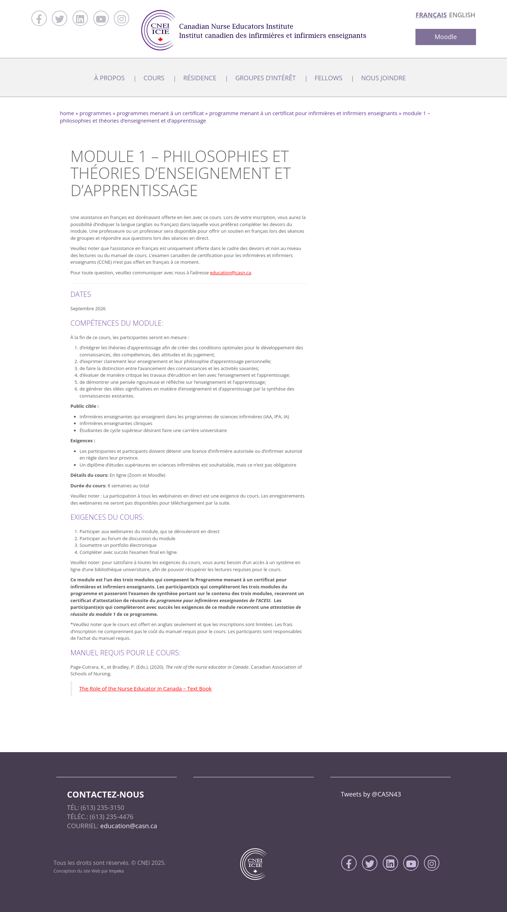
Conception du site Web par (89, 871)
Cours (154, 78)
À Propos (109, 78)
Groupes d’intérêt (265, 78)
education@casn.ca (230, 272)
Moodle (445, 36)
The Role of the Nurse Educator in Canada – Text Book (145, 688)
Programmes (95, 113)
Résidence (199, 78)
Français (431, 15)
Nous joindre (383, 78)
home (67, 113)
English (462, 15)
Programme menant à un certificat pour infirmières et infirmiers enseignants (303, 113)
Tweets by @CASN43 (371, 794)
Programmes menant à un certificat (160, 113)
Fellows (329, 78)
